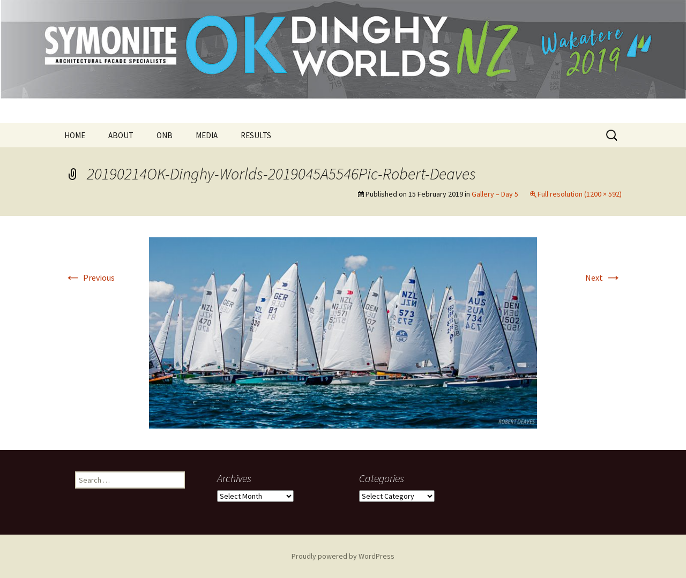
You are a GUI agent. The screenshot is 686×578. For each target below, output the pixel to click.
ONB (164, 135)
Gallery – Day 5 (495, 194)
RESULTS (256, 135)
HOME (74, 135)
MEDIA (207, 135)
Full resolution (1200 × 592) (580, 194)
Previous (89, 277)
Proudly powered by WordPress (343, 556)
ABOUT (120, 135)
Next (603, 277)
